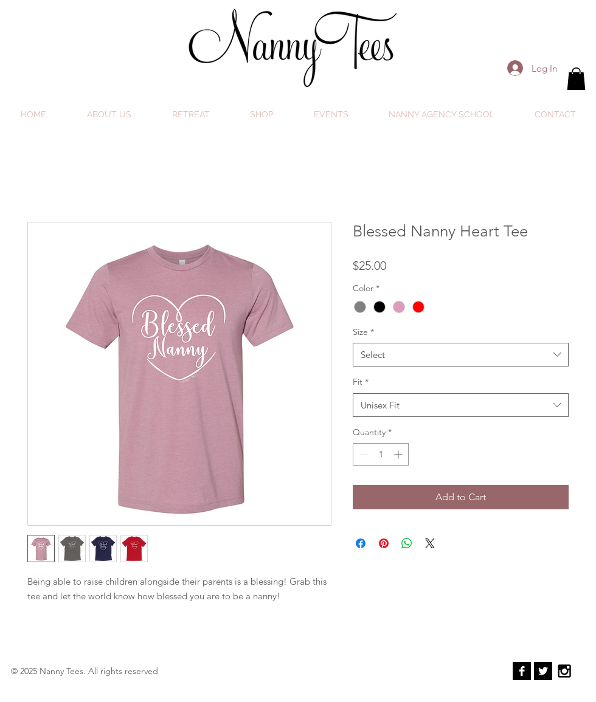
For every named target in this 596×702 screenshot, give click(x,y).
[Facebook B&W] (522, 671)
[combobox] (461, 354)
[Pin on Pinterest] (383, 543)
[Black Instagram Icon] (564, 671)
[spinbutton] (381, 454)
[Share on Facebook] (360, 543)
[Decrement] (362, 454)
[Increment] (399, 454)
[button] (576, 78)
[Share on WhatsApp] (407, 543)
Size (363, 331)
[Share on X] (430, 543)
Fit (361, 381)
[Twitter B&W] (543, 671)
